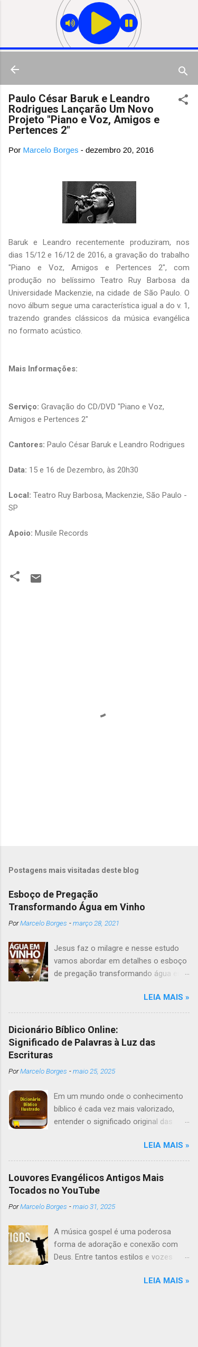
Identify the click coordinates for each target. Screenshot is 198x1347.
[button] (183, 101)
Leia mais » (167, 997)
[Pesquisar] (183, 73)
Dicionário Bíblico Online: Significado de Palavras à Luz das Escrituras (81, 1042)
